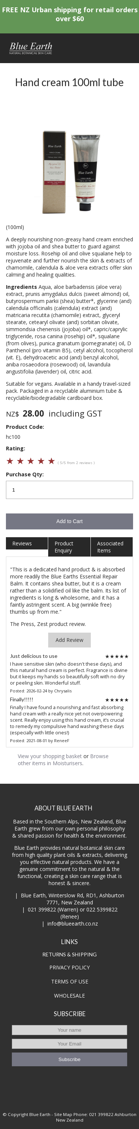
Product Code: (25, 426)
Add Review (69, 639)
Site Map (63, 1114)
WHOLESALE (69, 995)
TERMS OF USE (69, 981)
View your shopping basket (50, 756)
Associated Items (110, 547)
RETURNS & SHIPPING (69, 954)
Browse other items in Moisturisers (63, 760)
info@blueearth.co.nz (72, 923)
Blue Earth (39, 1114)
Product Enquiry (63, 547)
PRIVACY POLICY (69, 967)
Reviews (22, 543)
